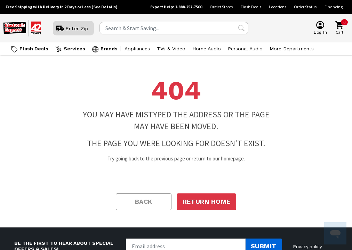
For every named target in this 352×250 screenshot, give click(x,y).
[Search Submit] (241, 28)
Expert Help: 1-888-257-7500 (176, 6)
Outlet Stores (221, 6)
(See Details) (104, 6)
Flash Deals (251, 6)
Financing (334, 6)
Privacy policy (307, 246)
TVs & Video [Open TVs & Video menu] (171, 48)
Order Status (305, 6)
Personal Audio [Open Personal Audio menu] (245, 48)
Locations (277, 6)
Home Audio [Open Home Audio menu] (206, 48)
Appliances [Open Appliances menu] (137, 48)
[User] (73, 28)
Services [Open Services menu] (74, 48)
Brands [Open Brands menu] (109, 48)
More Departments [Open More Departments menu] (292, 48)
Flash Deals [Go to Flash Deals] (33, 48)
